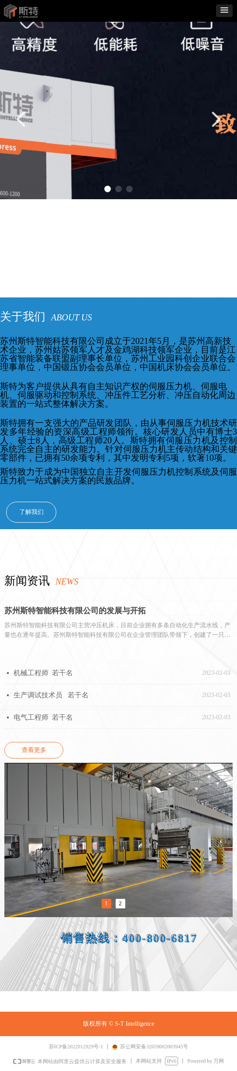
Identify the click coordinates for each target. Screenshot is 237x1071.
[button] (224, 10)
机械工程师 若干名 (43, 673)
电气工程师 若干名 (43, 717)
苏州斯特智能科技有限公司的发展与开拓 (75, 610)
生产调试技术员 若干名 (51, 695)
